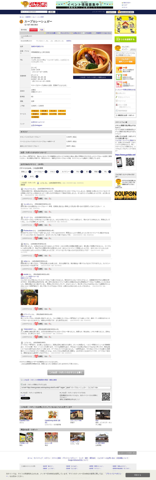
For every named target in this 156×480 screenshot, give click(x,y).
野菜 (97, 171)
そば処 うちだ (74, 441)
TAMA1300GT (28, 329)
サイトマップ (38, 458)
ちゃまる (27, 204)
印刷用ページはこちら (103, 33)
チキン (54, 171)
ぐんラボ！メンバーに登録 (124, 140)
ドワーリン (27, 314)
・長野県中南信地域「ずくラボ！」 (121, 468)
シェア (23, 395)
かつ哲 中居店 (100, 443)
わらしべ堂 (48, 443)
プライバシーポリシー (69, 458)
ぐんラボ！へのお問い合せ (106, 458)
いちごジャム (28, 189)
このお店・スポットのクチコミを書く (65, 372)
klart (97, 420)
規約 (86, 458)
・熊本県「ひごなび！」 (72, 466)
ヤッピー (27, 217)
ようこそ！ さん (98, 11)
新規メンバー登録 (126, 11)
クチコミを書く (51, 33)
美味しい (26, 171)
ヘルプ (125, 5)
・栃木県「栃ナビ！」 (48, 466)
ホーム (125, 7)
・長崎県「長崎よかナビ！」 (119, 466)
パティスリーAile (75, 420)
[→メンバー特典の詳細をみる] (126, 89)
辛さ (79, 171)
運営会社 (92, 458)
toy (25, 244)
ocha (25, 261)
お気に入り (77, 33)
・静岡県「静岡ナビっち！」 (96, 466)
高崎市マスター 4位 (26, 316)
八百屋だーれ (24, 443)
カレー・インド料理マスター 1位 (30, 276)
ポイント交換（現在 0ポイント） (124, 106)
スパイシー (67, 171)
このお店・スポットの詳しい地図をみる (92, 77)
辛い (107, 171)
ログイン (111, 11)
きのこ (34, 176)
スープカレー (40, 171)
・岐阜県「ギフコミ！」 (95, 468)
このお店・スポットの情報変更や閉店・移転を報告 (40, 380)
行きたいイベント (124, 97)
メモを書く (88, 33)
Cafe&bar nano (24, 420)
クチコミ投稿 (56, 458)
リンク (81, 458)
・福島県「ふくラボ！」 (48, 468)
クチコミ (33, 30)
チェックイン (65, 33)
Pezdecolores (28, 230)
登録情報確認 (122, 111)
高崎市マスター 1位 (26, 278)
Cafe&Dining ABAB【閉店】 (52, 421)
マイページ (122, 101)
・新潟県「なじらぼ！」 (72, 468)
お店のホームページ (37, 122)
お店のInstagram (36, 125)
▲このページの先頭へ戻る (127, 453)
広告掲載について (122, 458)
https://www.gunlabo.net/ (125, 155)
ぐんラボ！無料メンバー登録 (125, 60)
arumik (26, 274)
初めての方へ (127, 2)
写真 (41, 30)
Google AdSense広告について (78, 460)
